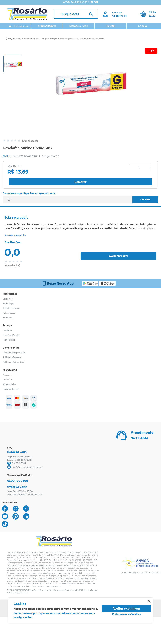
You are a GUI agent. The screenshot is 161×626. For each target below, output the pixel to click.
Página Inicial (14, 38)
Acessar (6, 374)
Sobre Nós (7, 298)
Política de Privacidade (14, 362)
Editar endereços (11, 389)
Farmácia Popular (11, 335)
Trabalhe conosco (11, 308)
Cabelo (142, 26)
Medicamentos (31, 38)
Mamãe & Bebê (78, 26)
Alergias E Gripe (49, 38)
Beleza (110, 26)
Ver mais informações (15, 235)
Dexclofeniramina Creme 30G (90, 38)
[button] (12, 64)
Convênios (8, 330)
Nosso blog (8, 317)
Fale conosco (9, 312)
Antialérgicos (66, 38)
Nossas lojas (8, 303)
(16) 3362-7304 (17, 452)
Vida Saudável (47, 26)
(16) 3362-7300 (17, 486)
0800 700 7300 (17, 480)
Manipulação (9, 339)
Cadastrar (8, 379)
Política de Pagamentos (14, 352)
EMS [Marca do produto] (5, 156)
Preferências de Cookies (126, 614)
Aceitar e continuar (126, 608)
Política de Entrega (12, 357)
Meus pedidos (9, 384)
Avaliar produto (118, 256)
